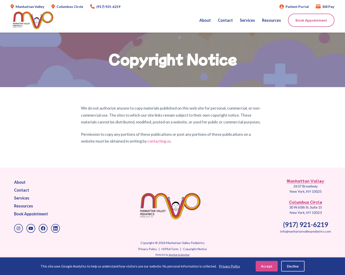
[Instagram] (18, 228)
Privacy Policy (147, 249)
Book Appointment (311, 20)
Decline (293, 266)
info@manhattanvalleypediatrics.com (305, 231)
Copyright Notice (195, 249)
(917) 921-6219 (305, 224)
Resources (271, 20)
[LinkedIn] (55, 228)
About (205, 20)
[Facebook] (43, 228)
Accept (266, 266)
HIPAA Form (169, 249)
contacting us (159, 141)
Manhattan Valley (305, 180)
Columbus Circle (305, 202)
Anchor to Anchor (179, 254)
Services (247, 20)
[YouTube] (30, 228)
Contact (225, 20)
